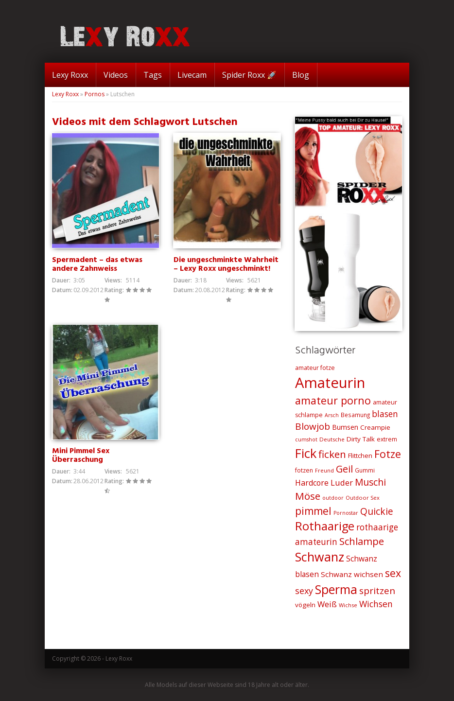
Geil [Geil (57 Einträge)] (344, 468)
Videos (116, 75)
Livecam (192, 75)
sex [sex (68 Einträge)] (393, 573)
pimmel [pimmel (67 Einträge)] (313, 511)
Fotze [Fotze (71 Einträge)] (387, 454)
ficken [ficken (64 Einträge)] (332, 454)
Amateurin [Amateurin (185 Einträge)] (330, 382)
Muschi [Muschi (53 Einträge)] (370, 482)
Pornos (95, 94)
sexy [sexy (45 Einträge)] (304, 590)
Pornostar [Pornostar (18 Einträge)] (345, 512)
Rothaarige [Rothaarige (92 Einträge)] (324, 526)
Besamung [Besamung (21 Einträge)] (355, 415)
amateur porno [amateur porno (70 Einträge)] (333, 400)
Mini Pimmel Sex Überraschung (80, 455)
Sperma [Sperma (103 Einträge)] (336, 589)
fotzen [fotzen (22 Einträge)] (304, 470)
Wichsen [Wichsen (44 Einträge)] (376, 604)
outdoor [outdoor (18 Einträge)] (333, 497)
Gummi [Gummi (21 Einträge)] (365, 470)
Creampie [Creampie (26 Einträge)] (375, 427)
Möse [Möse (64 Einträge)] (307, 496)
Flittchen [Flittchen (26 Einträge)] (360, 455)
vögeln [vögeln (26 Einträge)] (305, 604)
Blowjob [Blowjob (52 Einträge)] (312, 426)
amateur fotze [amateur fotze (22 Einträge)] (315, 368)
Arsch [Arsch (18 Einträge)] (332, 415)
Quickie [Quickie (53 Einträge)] (376, 511)
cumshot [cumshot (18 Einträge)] (306, 439)
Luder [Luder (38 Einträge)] (342, 482)
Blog (300, 75)
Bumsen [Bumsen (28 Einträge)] (345, 427)
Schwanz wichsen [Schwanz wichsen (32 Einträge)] (352, 574)
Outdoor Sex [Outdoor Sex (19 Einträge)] (363, 497)
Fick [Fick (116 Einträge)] (305, 453)
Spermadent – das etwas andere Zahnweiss (97, 264)
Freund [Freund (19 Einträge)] (324, 470)
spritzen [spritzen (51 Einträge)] (377, 590)
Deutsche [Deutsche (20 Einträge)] (332, 439)
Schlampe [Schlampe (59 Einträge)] (361, 541)
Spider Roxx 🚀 (249, 75)
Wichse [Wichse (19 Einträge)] (348, 605)
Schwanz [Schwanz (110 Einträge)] (319, 556)
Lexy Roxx (70, 75)
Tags (152, 75)
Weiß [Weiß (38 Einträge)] (327, 604)
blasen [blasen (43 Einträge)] (385, 414)
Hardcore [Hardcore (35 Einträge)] (312, 482)
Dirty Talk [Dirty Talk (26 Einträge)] (361, 439)
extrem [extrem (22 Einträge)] (387, 439)
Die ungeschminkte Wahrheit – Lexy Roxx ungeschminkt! (226, 264)
